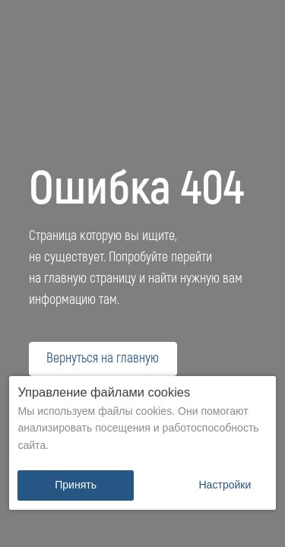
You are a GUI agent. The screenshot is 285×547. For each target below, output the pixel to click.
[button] (224, 485)
